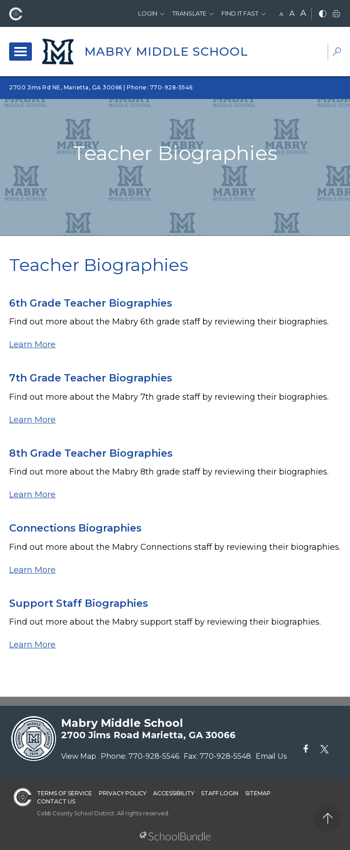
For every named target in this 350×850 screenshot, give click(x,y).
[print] (336, 14)
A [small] (281, 13)
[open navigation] (20, 51)
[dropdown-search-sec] (337, 52)
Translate (189, 13)
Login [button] (147, 13)
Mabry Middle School (166, 51)
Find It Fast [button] (239, 13)
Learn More (32, 344)
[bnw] (322, 14)
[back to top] (327, 818)
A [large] (303, 13)
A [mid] (291, 13)
